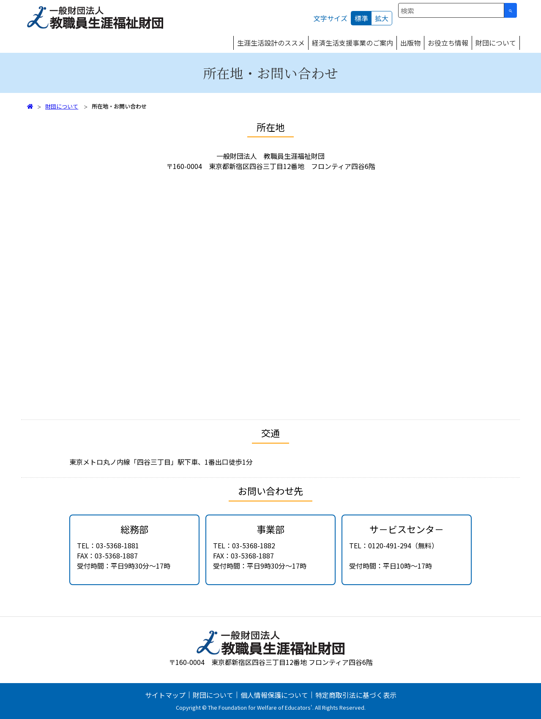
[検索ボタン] (510, 10)
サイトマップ (165, 695)
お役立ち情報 (448, 43)
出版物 (410, 43)
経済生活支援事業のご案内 (352, 43)
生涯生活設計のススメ (271, 43)
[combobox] (451, 10)
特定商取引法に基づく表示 (355, 695)
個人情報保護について (274, 695)
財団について (495, 43)
